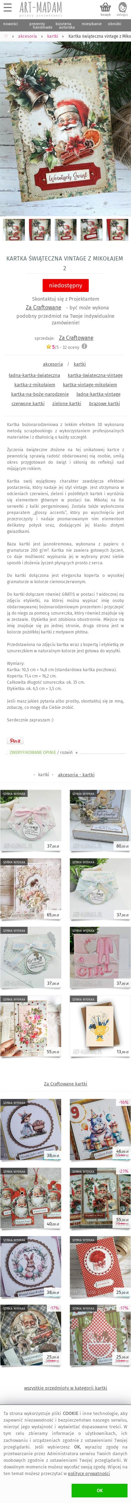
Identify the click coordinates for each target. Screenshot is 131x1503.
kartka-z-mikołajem (34, 384)
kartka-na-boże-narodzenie (40, 394)
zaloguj (122, 15)
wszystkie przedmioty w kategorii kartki (65, 1388)
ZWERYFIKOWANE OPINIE (44, 752)
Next (119, 123)
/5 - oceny (62, 347)
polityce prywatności (89, 1473)
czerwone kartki (28, 403)
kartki (80, 364)
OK (100, 1490)
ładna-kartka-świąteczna (34, 375)
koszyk (106, 15)
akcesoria (53, 364)
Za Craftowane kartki (65, 1083)
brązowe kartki (104, 403)
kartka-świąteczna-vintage (95, 375)
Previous (11, 123)
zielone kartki (66, 403)
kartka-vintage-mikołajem (90, 384)
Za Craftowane (43, 307)
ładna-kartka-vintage (99, 394)
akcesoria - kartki (76, 774)
